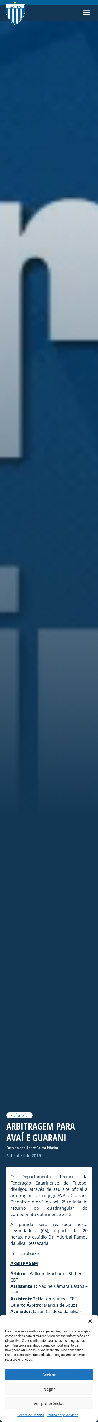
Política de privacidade (62, 1415)
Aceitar (49, 1374)
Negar (49, 1389)
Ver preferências (49, 1403)
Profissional (19, 1115)
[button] (90, 1321)
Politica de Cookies (30, 1415)
